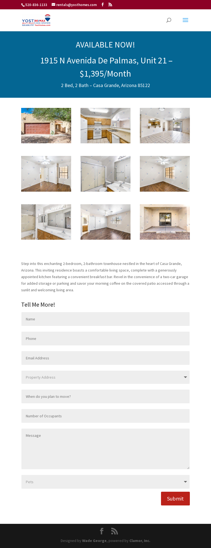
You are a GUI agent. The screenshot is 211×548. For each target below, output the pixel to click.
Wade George (94, 540)
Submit (175, 498)
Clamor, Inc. (139, 540)
